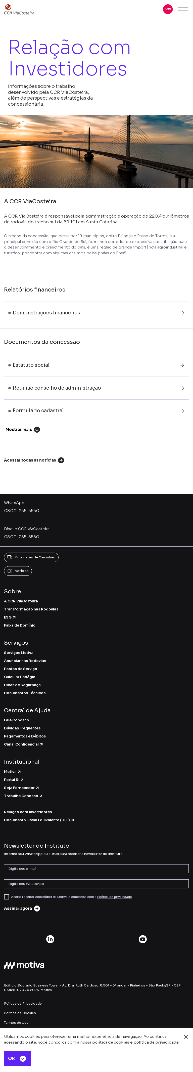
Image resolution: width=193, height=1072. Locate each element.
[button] (168, 9)
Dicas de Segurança (22, 685)
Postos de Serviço (20, 669)
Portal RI (14, 780)
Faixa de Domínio (19, 625)
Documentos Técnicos (24, 693)
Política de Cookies (20, 1013)
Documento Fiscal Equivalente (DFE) (39, 820)
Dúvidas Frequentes (22, 728)
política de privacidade (156, 1042)
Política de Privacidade (23, 1003)
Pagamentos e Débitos (25, 736)
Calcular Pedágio (19, 677)
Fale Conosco (16, 720)
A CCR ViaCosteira (21, 601)
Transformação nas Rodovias (31, 609)
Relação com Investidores (28, 812)
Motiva (12, 772)
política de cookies (110, 1042)
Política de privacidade (114, 897)
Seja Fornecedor (21, 788)
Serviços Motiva (18, 653)
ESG (10, 617)
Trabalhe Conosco (23, 796)
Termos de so (16, 1022)
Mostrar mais (23, 430)
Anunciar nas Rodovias (25, 661)
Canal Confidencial (23, 744)
